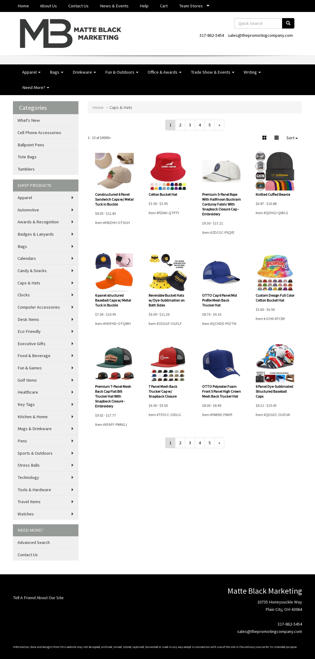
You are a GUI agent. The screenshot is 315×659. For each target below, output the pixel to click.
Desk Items (28, 319)
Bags (56, 72)
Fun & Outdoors (121, 72)
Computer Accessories (39, 307)
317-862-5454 (211, 35)
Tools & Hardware (34, 489)
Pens (22, 441)
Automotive (28, 210)
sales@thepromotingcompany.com (260, 35)
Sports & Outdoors (35, 453)
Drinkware (84, 72)
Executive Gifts (32, 343)
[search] (288, 23)
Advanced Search (34, 542)
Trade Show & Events (212, 72)
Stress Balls (29, 465)
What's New (29, 120)
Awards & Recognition (38, 222)
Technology (28, 477)
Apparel (31, 72)
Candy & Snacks (32, 270)
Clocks (24, 295)
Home (23, 6)
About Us (48, 6)
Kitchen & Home (33, 416)
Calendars (27, 258)
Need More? (35, 87)
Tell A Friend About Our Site (38, 597)
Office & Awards (164, 72)
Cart (164, 6)
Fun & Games (30, 368)
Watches (26, 514)
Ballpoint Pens (31, 145)
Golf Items (27, 380)
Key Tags (26, 404)
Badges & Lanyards (36, 234)
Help (144, 6)
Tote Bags (27, 157)
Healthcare (28, 392)
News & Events (114, 6)
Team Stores (191, 6)
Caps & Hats (29, 283)
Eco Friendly (29, 331)
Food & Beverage (34, 355)
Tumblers (26, 169)
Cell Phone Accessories (39, 132)
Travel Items (29, 501)
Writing (252, 72)
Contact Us (78, 6)
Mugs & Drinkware (35, 428)
